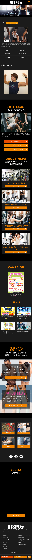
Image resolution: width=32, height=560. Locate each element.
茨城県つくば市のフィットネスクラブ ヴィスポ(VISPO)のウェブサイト (16, 2)
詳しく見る (16, 186)
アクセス (5, 542)
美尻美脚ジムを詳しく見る (16, 405)
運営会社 (20, 542)
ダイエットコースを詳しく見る (16, 378)
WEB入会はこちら (7, 556)
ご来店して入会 (16, 145)
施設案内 (5, 535)
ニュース (5, 548)
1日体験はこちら (20, 556)
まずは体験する (16, 141)
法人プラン (5, 546)
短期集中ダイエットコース (24, 535)
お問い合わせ (21, 541)
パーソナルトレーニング (23, 539)
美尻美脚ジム (21, 537)
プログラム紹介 (6, 539)
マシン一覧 (5, 537)
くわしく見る (16, 515)
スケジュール (6, 541)
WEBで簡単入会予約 (16, 149)
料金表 (4, 544)
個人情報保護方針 (22, 544)
